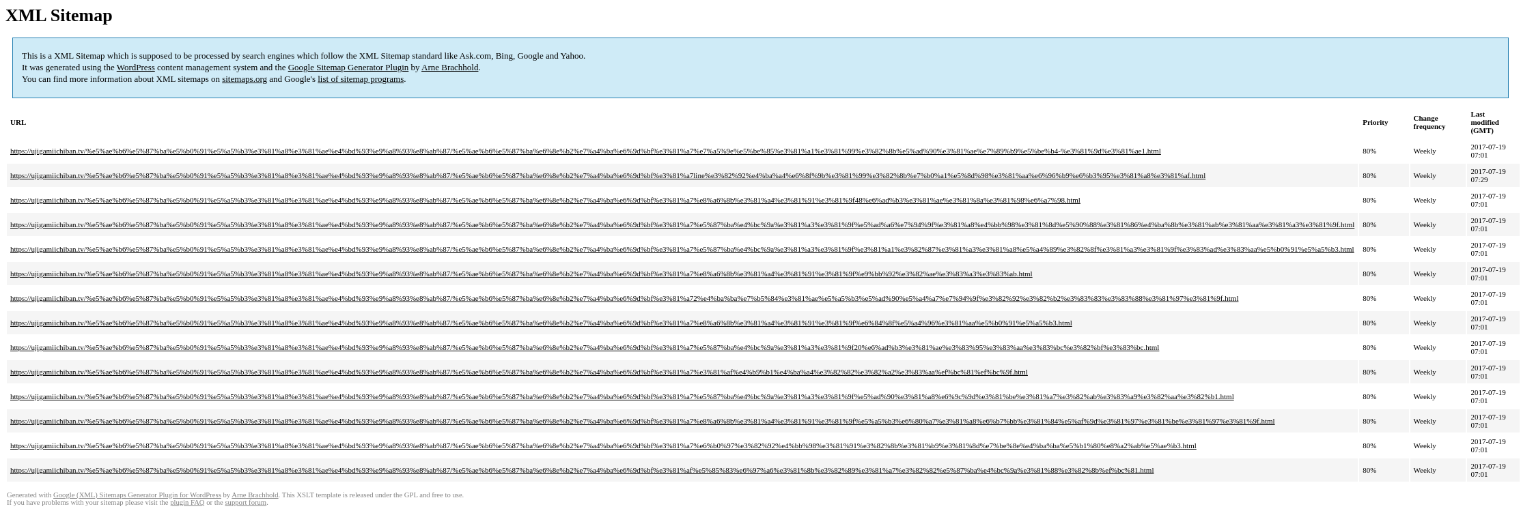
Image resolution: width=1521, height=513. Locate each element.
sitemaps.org (244, 79)
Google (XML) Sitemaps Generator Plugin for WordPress (137, 495)
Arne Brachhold (449, 67)
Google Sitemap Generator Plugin (348, 67)
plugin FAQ (187, 502)
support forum (245, 502)
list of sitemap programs (361, 79)
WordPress (136, 67)
